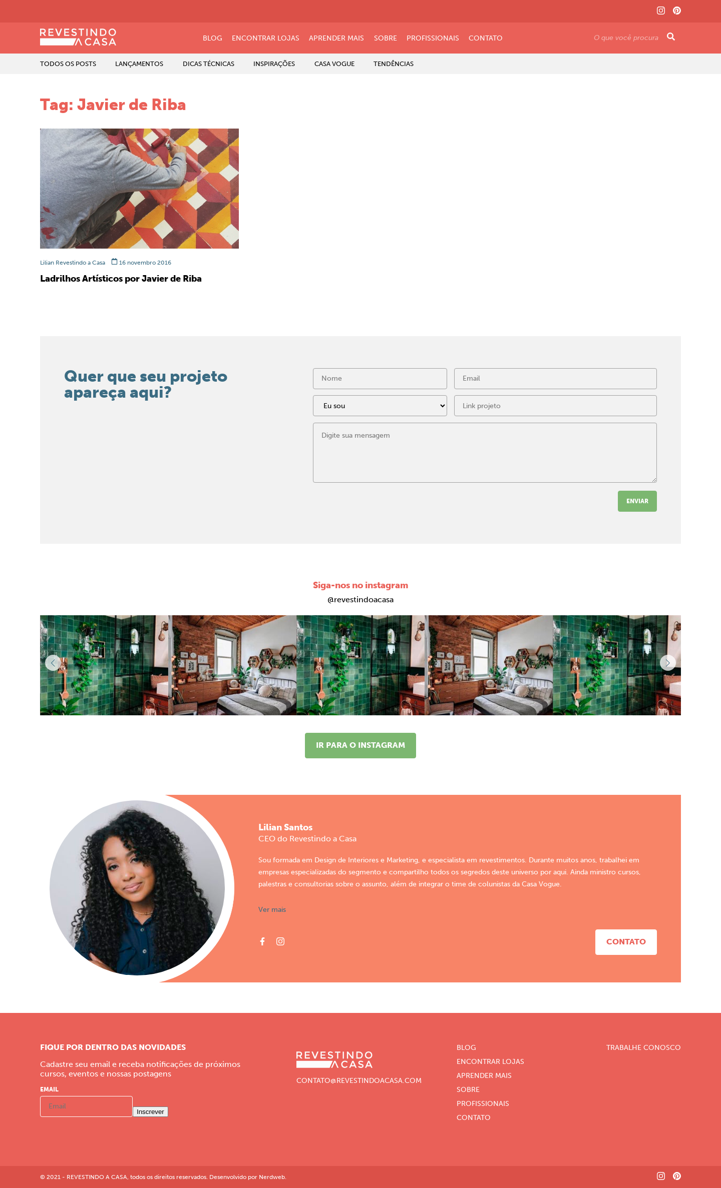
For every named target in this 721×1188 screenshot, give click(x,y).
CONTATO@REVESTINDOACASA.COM (359, 1080)
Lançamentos (139, 64)
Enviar (637, 501)
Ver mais (272, 909)
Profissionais (433, 38)
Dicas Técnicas (208, 64)
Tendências (394, 64)
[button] (668, 663)
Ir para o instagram (360, 745)
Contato (486, 38)
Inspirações (274, 64)
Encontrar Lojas (265, 38)
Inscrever (150, 1111)
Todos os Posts (68, 64)
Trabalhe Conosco (643, 1047)
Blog (212, 38)
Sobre (385, 38)
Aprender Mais (336, 38)
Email (49, 1089)
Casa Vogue (334, 64)
